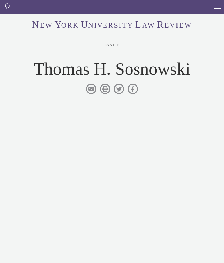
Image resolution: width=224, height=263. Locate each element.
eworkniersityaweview (112, 25)
